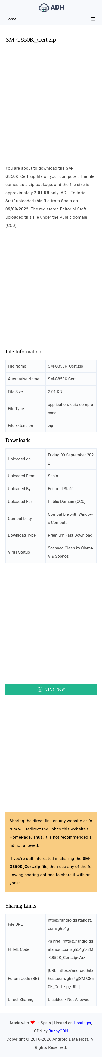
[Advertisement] (51, 99)
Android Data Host (51, 7)
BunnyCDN (58, 1031)
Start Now (55, 689)
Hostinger (82, 1023)
